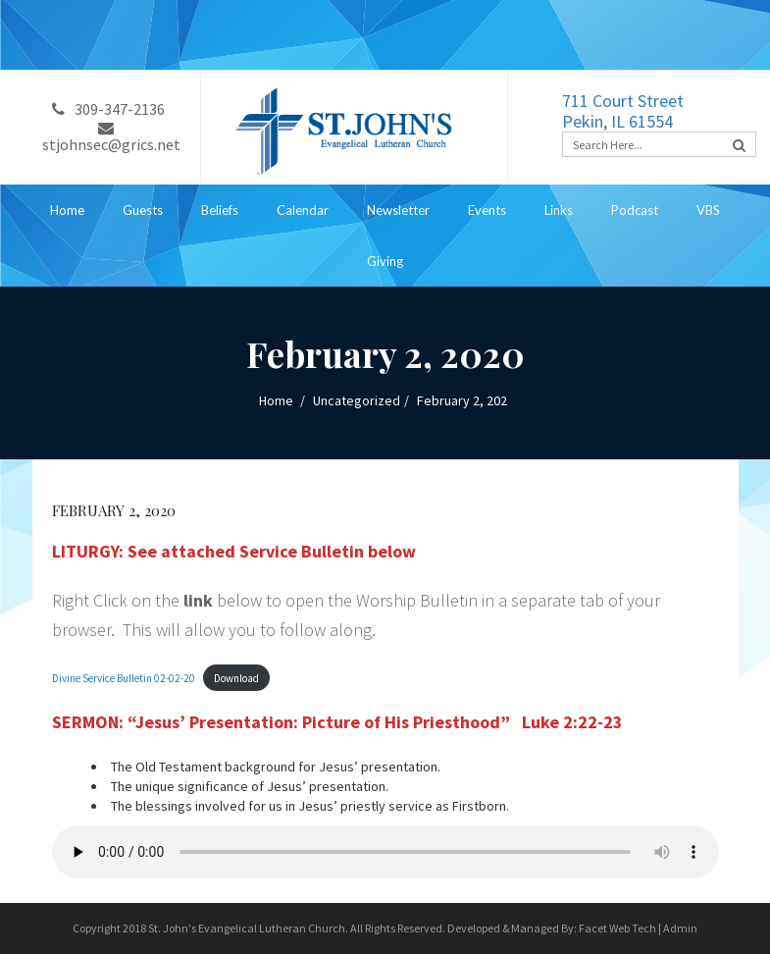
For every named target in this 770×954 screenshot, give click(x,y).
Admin (680, 928)
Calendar (303, 210)
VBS (708, 210)
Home (67, 210)
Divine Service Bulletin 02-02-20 (123, 678)
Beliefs (219, 210)
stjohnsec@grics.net (111, 137)
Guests (143, 210)
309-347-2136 (108, 109)
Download (236, 678)
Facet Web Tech (617, 928)
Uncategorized (356, 400)
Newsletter (398, 210)
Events (487, 210)
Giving (385, 261)
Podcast (634, 210)
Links (558, 210)
